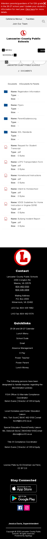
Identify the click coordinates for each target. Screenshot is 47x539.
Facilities (30, 19)
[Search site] (43, 21)
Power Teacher (22, 358)
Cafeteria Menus (14, 19)
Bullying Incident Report (29, 219)
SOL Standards (25, 132)
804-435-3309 (22, 290)
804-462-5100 (22, 286)
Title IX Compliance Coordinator (22, 442)
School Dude (22, 338)
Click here (30, 9)
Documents (26, 71)
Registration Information (29, 91)
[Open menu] (7, 50)
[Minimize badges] (6, 62)
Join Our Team (20, 24)
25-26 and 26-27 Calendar (22, 328)
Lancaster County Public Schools (23, 65)
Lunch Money (22, 367)
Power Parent (22, 362)
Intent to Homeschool (28, 189)
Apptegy (28, 536)
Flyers (21, 105)
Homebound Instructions (29, 175)
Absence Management (22, 348)
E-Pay (22, 353)
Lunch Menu (22, 333)
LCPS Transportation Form (30, 162)
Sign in (42, 50)
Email (22, 343)
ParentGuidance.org (27, 118)
